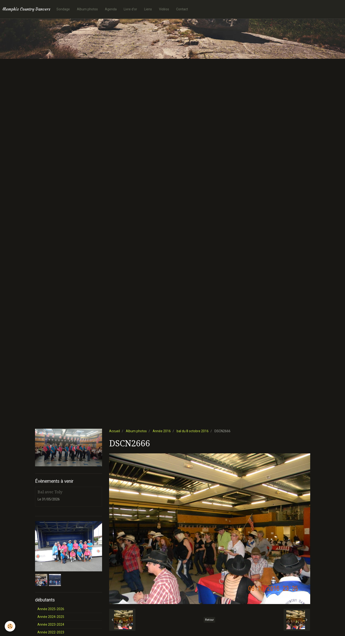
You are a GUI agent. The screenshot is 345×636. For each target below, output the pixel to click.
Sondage (63, 9)
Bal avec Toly (50, 492)
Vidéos (164, 9)
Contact (182, 9)
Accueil (114, 431)
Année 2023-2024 (50, 624)
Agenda (111, 9)
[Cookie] (10, 626)
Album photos (87, 9)
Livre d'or (130, 9)
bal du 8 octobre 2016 (193, 431)
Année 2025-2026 (50, 609)
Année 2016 (162, 431)
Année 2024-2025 (50, 617)
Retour (209, 619)
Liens (148, 9)
